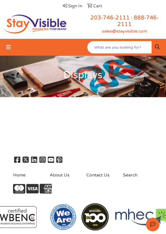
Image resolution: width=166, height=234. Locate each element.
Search (130, 175)
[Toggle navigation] (8, 47)
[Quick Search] (119, 47)
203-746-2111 (110, 18)
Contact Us (97, 175)
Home (19, 175)
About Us (60, 175)
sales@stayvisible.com (124, 31)
